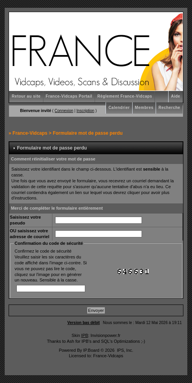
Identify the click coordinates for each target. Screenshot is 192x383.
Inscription (86, 111)
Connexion (64, 111)
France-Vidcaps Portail (69, 96)
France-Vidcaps (30, 133)
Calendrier (118, 107)
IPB (84, 335)
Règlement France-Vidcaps (124, 96)
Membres (144, 107)
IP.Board (91, 350)
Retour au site (26, 96)
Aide (175, 96)
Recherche (169, 107)
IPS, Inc (124, 350)
